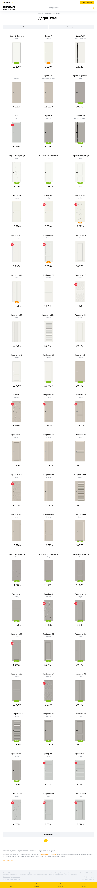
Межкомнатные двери (52, 13)
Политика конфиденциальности (11, 877)
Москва (7, 2)
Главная (40, 13)
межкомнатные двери (48, 854)
